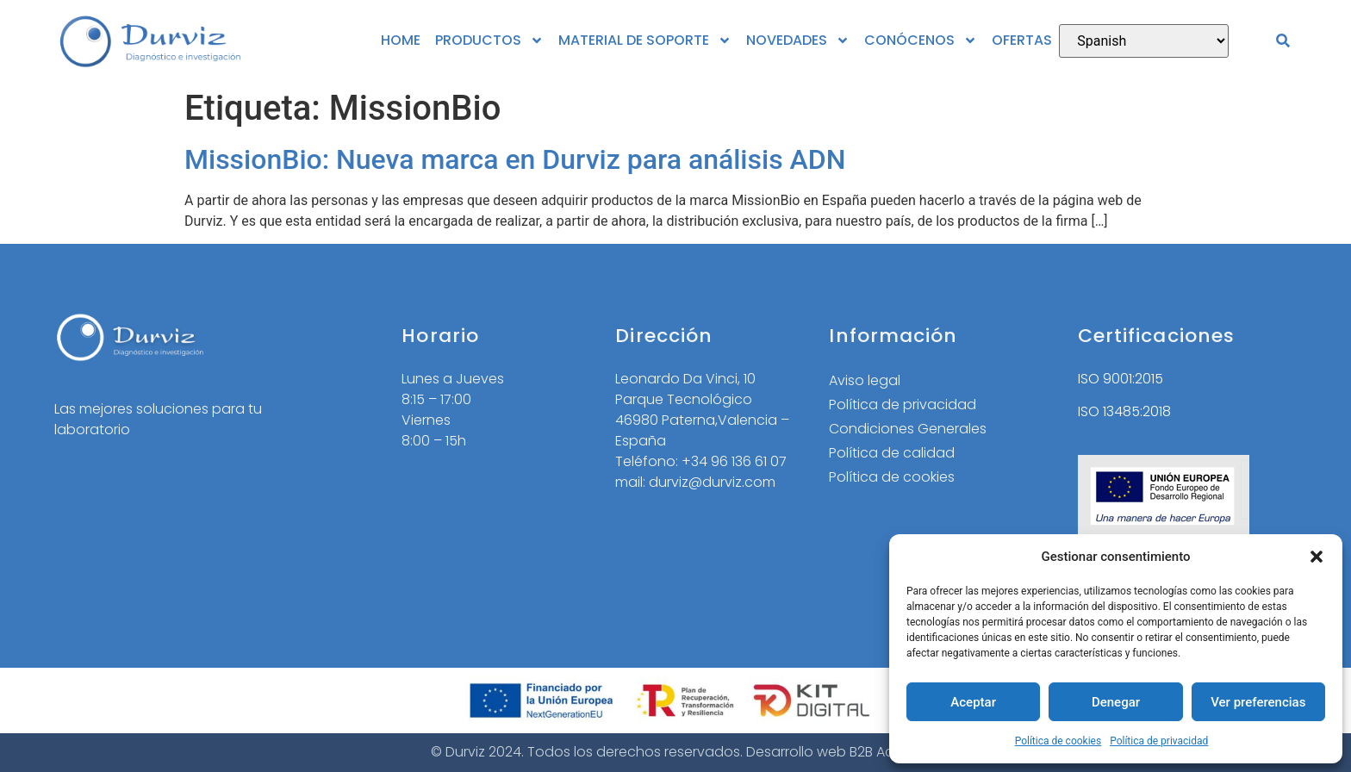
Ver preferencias (1258, 702)
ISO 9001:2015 (1120, 379)
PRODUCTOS (489, 40)
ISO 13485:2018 (1124, 411)
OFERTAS (1022, 40)
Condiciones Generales (908, 429)
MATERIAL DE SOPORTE (645, 40)
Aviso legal (864, 380)
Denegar (1116, 702)
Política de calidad (892, 453)
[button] (1316, 556)
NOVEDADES (798, 40)
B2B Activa (884, 752)
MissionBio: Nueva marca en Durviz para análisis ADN (514, 159)
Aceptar (973, 702)
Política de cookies (1058, 741)
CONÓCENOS (920, 40)
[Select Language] (1144, 41)
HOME (400, 40)
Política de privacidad (1159, 741)
